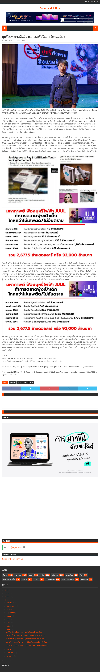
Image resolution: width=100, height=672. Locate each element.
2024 (7, 597)
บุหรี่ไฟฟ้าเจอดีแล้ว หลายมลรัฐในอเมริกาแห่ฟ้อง (24, 632)
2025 (7, 593)
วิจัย (81, 575)
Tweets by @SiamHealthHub (12, 559)
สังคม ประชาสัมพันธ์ (68, 579)
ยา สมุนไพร (69, 575)
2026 (7, 590)
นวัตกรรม (55, 575)
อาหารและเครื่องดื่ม (9, 579)
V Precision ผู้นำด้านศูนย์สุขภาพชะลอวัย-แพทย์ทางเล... (26, 639)
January (10, 656)
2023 (7, 600)
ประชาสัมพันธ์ (50, 579)
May (8, 626)
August (9, 616)
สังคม (25, 382)
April (9, 629)
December (11, 603)
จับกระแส (12, 382)
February (10, 653)
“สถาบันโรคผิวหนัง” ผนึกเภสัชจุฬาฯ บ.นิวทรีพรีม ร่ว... (26, 635)
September (11, 613)
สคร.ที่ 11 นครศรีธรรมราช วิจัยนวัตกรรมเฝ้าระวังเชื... (26, 642)
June (8, 623)
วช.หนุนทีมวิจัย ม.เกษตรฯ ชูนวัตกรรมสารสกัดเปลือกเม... (27, 645)
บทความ (24, 579)
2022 (7, 660)
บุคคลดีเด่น (84, 579)
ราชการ (36, 579)
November (11, 606)
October (10, 609)
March (9, 649)
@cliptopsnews (14, 547)
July (8, 619)
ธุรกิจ (19, 382)
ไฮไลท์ (31, 382)
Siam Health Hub (50, 8)
